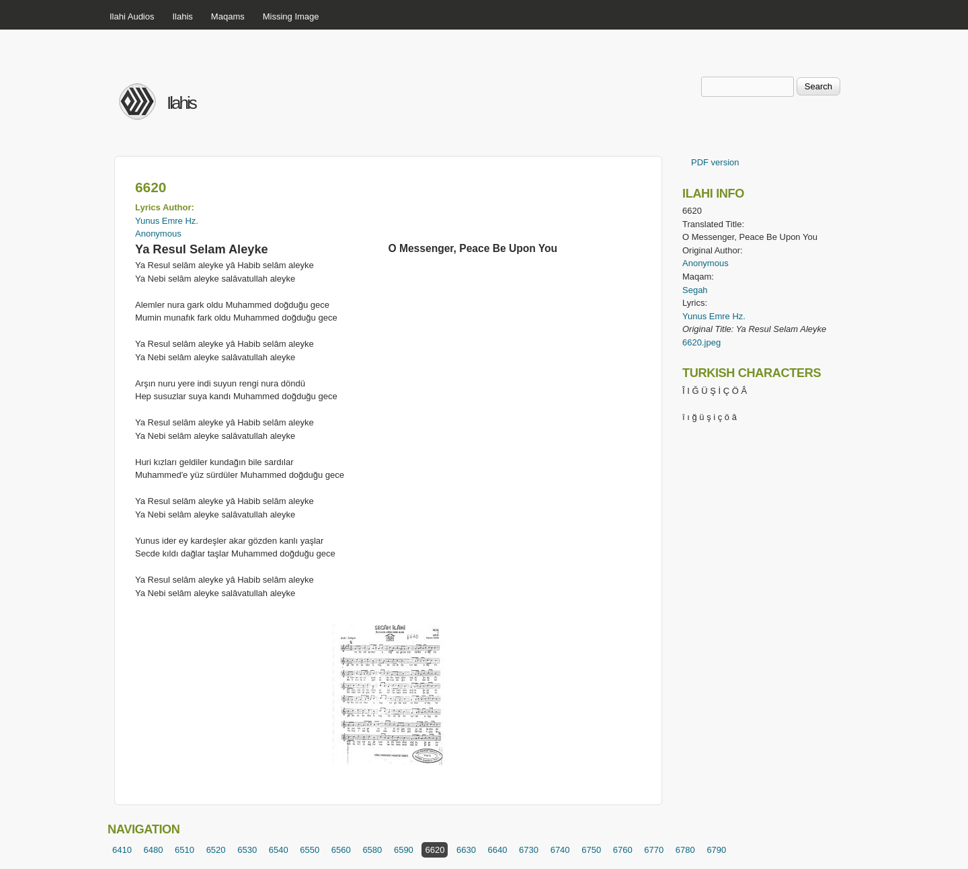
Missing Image (291, 16)
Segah (695, 290)
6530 (247, 850)
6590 (403, 850)
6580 (372, 850)
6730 (528, 850)
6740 (560, 850)
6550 (309, 850)
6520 (216, 850)
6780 (685, 850)
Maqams (228, 16)
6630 (466, 850)
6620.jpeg (701, 342)
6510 (184, 850)
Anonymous (158, 234)
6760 (623, 850)
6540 (278, 850)
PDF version (715, 162)
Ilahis (183, 16)
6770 (653, 850)
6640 (498, 850)
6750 (591, 850)
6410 (122, 850)
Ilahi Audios (132, 16)
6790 (716, 850)
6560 (341, 850)
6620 (434, 850)
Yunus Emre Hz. (166, 221)
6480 (153, 850)
